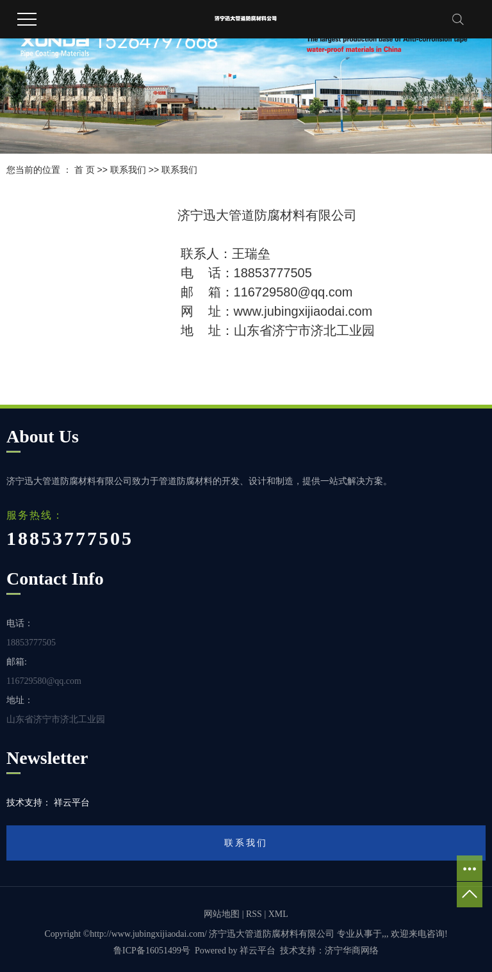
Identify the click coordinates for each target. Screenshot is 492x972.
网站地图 (222, 914)
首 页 (84, 170)
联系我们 (128, 170)
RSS (254, 914)
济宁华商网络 (352, 950)
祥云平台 (257, 950)
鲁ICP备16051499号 (151, 950)
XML (278, 914)
